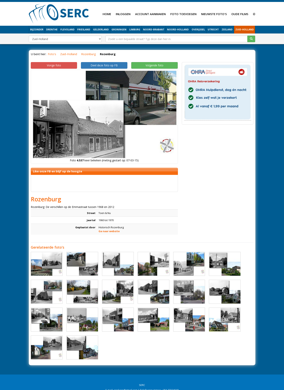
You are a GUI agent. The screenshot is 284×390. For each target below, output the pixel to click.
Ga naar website (109, 231)
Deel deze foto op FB (104, 65)
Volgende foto (154, 65)
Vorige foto (54, 65)
